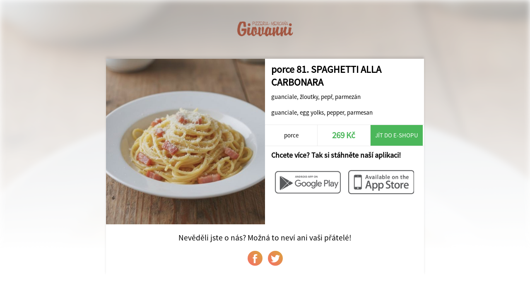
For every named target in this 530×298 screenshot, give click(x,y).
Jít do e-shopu (396, 135)
